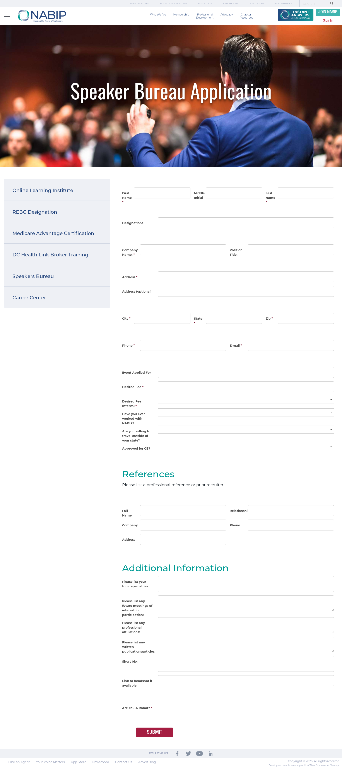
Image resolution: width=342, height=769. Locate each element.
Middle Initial (199, 195)
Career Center (29, 298)
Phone (128, 346)
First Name (127, 197)
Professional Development (205, 16)
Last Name (270, 197)
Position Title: (236, 252)
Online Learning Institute (42, 190)
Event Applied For (136, 373)
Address (129, 277)
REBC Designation (34, 212)
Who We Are (158, 14)
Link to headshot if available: (137, 683)
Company (130, 525)
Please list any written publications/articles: (138, 646)
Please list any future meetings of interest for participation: (137, 608)
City (126, 319)
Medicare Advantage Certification (53, 233)
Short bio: (130, 661)
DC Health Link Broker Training (50, 255)
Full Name (127, 513)
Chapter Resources (246, 16)
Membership (181, 14)
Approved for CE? (136, 448)
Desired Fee (133, 387)
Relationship (238, 511)
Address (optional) (137, 291)
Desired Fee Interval (131, 403)
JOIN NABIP (327, 12)
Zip (269, 319)
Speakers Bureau (33, 276)
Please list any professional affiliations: (133, 627)
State (198, 321)
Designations (132, 223)
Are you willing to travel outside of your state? (136, 435)
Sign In (328, 20)
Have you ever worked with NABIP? (133, 418)
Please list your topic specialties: (135, 584)
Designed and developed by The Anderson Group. (303, 765)
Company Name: (130, 252)
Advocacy (227, 14)
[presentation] (191, 710)
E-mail (236, 346)
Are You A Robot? (137, 708)
